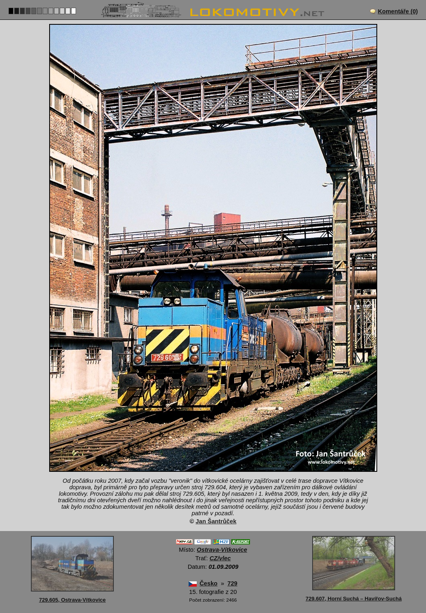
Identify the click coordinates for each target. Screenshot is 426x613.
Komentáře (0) (398, 11)
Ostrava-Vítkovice (222, 549)
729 (232, 583)
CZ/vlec (219, 558)
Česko (208, 583)
